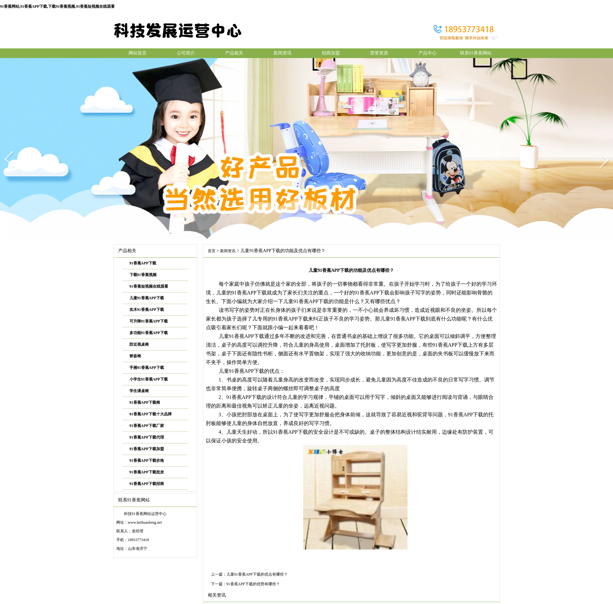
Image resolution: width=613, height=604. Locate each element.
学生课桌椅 (139, 391)
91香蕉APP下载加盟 (146, 449)
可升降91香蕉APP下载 (148, 321)
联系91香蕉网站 (476, 53)
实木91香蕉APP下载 (146, 309)
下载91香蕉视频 (143, 274)
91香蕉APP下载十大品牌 (150, 414)
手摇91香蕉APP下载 (146, 367)
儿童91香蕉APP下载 (146, 298)
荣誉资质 (379, 53)
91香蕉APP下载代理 (146, 437)
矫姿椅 (135, 356)
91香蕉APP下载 (142, 263)
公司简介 (186, 53)
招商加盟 (331, 53)
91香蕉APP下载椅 (144, 402)
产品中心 (427, 53)
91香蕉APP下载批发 (146, 472)
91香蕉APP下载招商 (146, 483)
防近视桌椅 (139, 344)
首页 (212, 251)
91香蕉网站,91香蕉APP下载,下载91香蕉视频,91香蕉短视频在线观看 (57, 6)
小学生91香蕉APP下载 (148, 379)
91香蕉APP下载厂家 (146, 425)
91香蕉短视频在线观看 (148, 286)
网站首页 (138, 53)
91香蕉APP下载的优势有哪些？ (253, 584)
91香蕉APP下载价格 (146, 460)
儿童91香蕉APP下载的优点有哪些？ (257, 574)
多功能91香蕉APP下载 (148, 333)
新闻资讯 (282, 53)
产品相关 (234, 53)
